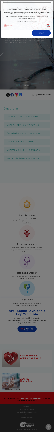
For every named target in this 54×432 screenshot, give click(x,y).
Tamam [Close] (41, 33)
